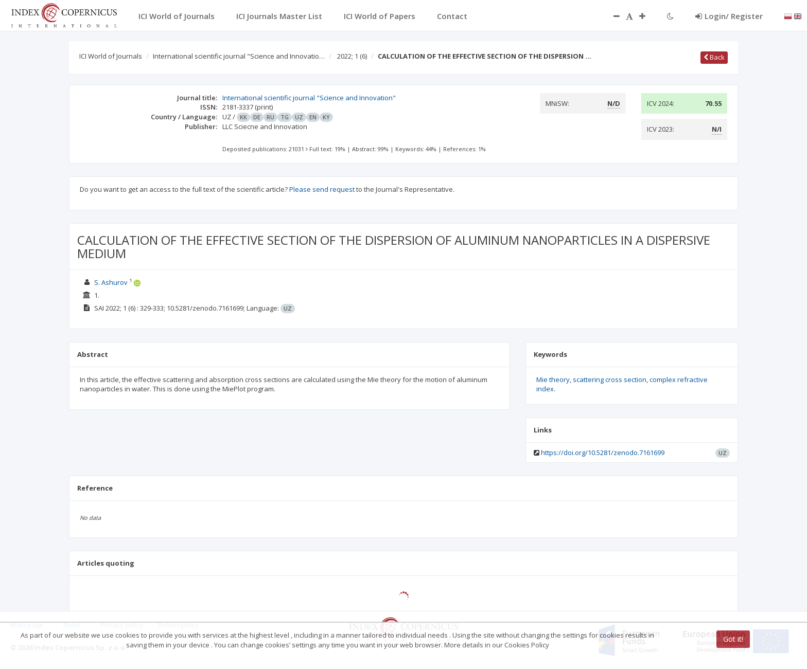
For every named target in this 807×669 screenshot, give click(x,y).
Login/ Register (729, 16)
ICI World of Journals (110, 56)
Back (714, 57)
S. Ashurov (111, 282)
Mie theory (553, 379)
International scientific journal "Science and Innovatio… (239, 56)
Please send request (322, 189)
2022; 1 (352, 56)
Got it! (733, 639)
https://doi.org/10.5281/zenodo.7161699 (602, 452)
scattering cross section (609, 379)
